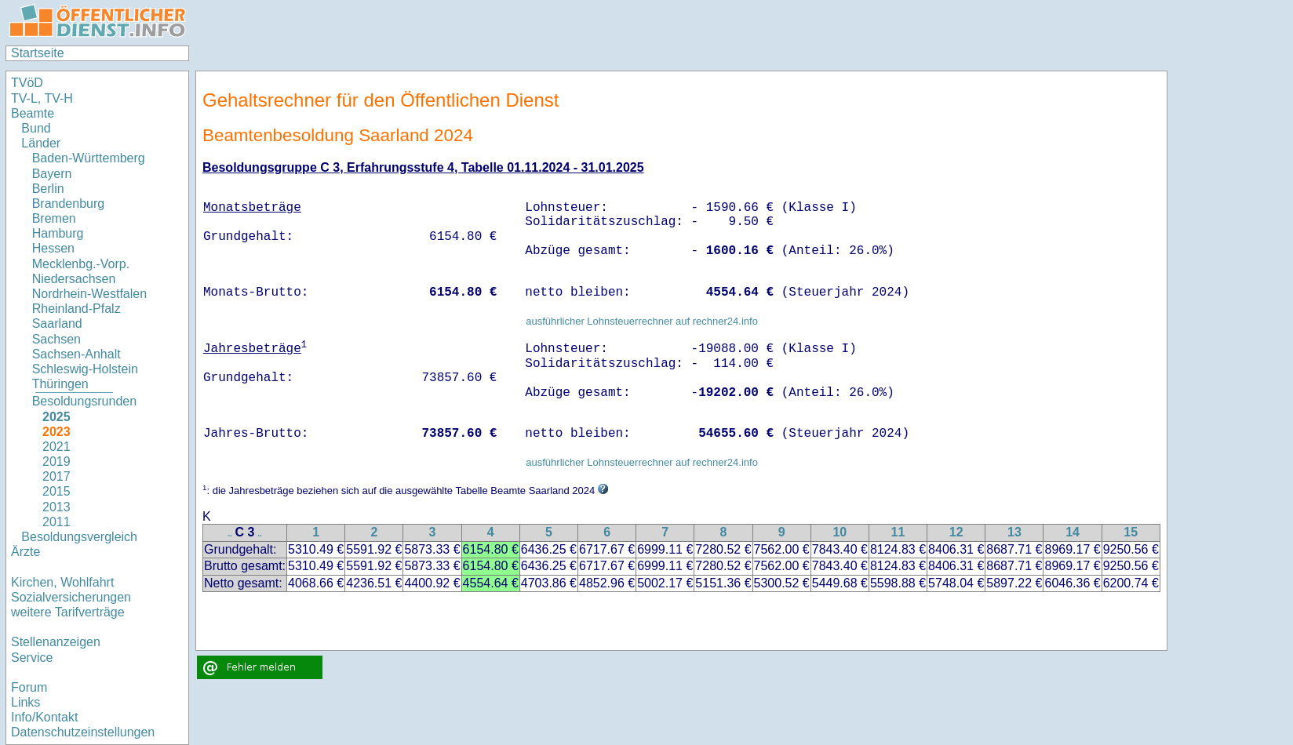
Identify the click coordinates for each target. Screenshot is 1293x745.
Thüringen (60, 384)
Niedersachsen (74, 278)
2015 (56, 491)
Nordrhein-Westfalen (89, 293)
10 (839, 532)
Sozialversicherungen (71, 597)
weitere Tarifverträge (68, 612)
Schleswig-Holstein (85, 369)
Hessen (53, 248)
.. (230, 533)
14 (1072, 532)
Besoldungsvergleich (79, 536)
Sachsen (56, 339)
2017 (56, 476)
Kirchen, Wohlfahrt (62, 582)
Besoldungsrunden (84, 401)
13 (1014, 532)
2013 (56, 507)
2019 (56, 461)
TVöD (27, 82)
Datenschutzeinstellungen (83, 732)
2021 (56, 446)
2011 (56, 522)
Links (25, 702)
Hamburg (58, 233)
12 (956, 532)
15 (1131, 532)
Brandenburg (68, 203)
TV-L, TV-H (42, 98)
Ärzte (25, 551)
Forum (29, 687)
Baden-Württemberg (88, 158)
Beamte (32, 113)
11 (898, 532)
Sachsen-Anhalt (76, 354)
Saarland (57, 323)
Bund (35, 128)
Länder (40, 143)
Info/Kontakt (44, 717)
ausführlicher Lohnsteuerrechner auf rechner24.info (642, 321)
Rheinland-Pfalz (76, 308)
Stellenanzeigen (55, 642)
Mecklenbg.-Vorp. (81, 264)
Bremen (54, 218)
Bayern (52, 173)
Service (32, 657)
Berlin (48, 188)
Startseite (37, 53)
